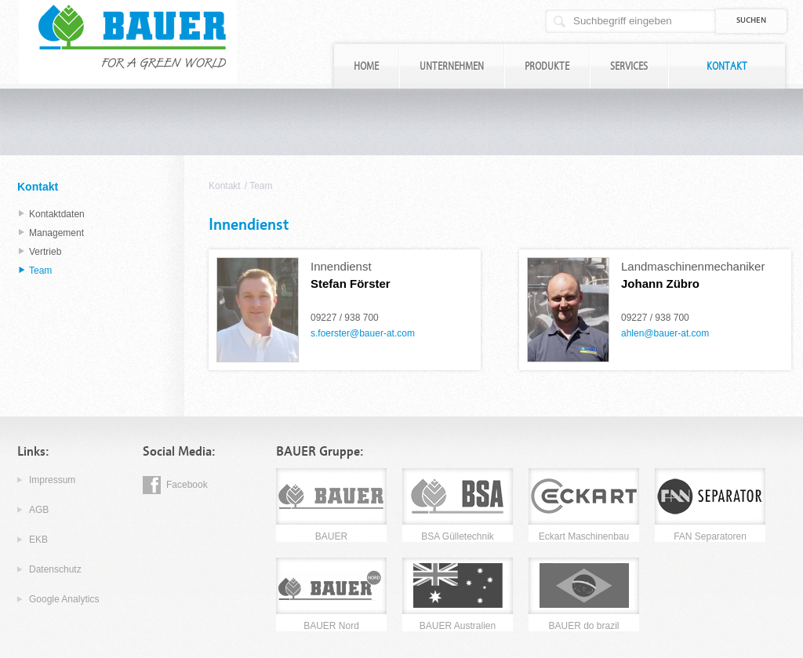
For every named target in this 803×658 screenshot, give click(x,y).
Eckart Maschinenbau (584, 536)
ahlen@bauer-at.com (665, 333)
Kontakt (727, 66)
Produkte (547, 66)
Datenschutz (55, 569)
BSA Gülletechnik (457, 536)
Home (366, 66)
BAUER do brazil (583, 625)
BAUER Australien (458, 625)
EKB (38, 539)
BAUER (331, 536)
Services (629, 66)
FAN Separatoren (710, 536)
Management (56, 232)
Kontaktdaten (57, 214)
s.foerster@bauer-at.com (363, 333)
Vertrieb (45, 251)
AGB (39, 509)
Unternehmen (452, 66)
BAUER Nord (331, 625)
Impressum (52, 479)
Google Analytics (64, 599)
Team (260, 185)
